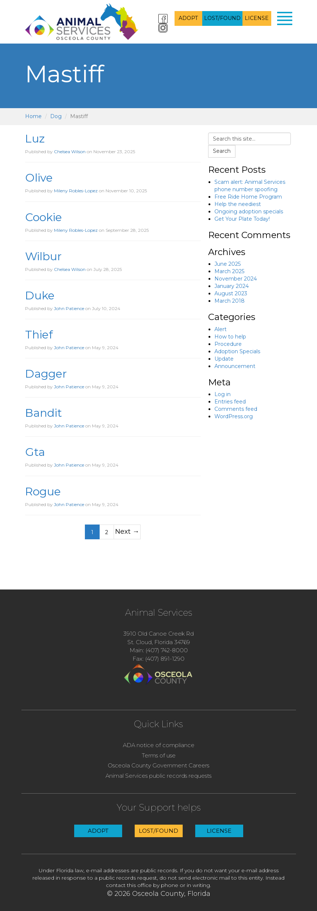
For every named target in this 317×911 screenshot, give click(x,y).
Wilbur (43, 256)
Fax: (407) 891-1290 (158, 658)
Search (222, 151)
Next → (127, 531)
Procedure (228, 344)
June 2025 (227, 264)
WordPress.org (233, 416)
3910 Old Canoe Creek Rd (158, 633)
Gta (35, 452)
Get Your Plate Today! (242, 219)
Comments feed (235, 409)
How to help (230, 336)
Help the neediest (237, 204)
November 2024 (235, 278)
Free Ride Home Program (248, 196)
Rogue (43, 491)
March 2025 (229, 271)
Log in (222, 394)
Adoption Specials (237, 351)
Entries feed (230, 401)
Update (224, 358)
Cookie (43, 217)
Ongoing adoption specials (248, 211)
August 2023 (230, 293)
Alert (220, 329)
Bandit (43, 413)
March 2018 (229, 301)
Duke (40, 295)
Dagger (46, 374)
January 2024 (231, 286)
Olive (39, 178)
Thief (39, 334)
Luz (35, 138)
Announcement (234, 366)
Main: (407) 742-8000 (159, 650)
